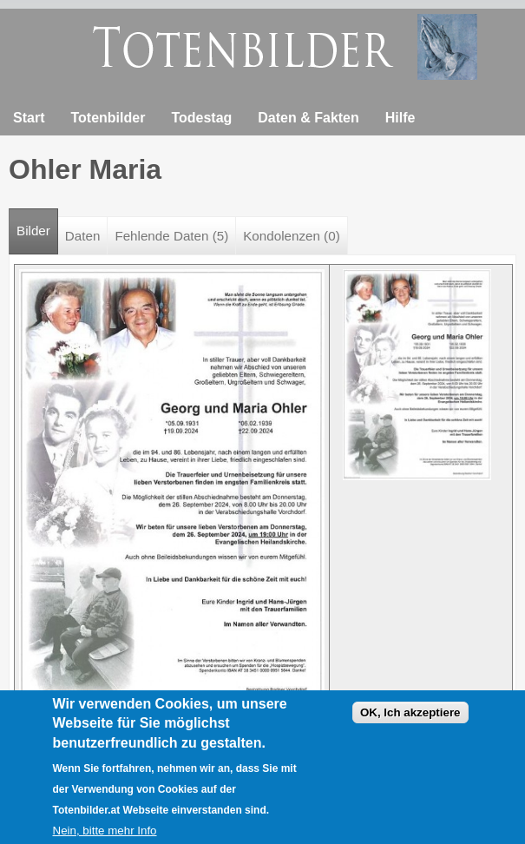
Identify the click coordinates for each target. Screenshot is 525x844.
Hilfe (400, 117)
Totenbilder (107, 117)
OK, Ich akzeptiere (410, 722)
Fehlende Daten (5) (171, 235)
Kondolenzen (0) (291, 235)
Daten (83, 235)
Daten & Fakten (308, 117)
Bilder (37, 223)
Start (28, 117)
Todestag (201, 117)
